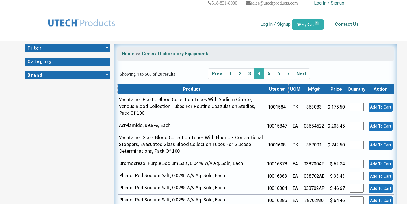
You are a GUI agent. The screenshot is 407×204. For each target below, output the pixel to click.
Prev (217, 73)
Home (128, 53)
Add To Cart (380, 107)
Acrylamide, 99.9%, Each (144, 125)
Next (301, 73)
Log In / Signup (329, 3)
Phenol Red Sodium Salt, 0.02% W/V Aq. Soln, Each (172, 175)
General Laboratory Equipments (176, 53)
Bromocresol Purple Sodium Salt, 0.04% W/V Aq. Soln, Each (181, 163)
